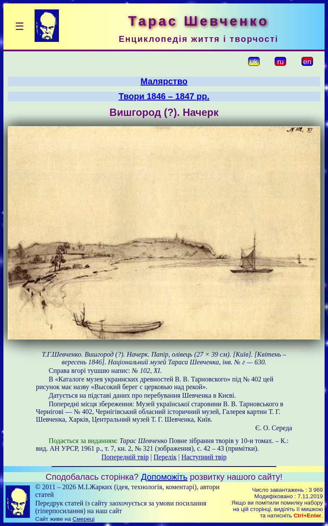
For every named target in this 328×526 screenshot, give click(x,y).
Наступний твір (204, 457)
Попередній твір (125, 457)
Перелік (165, 457)
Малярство (164, 81)
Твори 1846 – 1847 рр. (164, 96)
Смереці (84, 519)
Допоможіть (164, 477)
